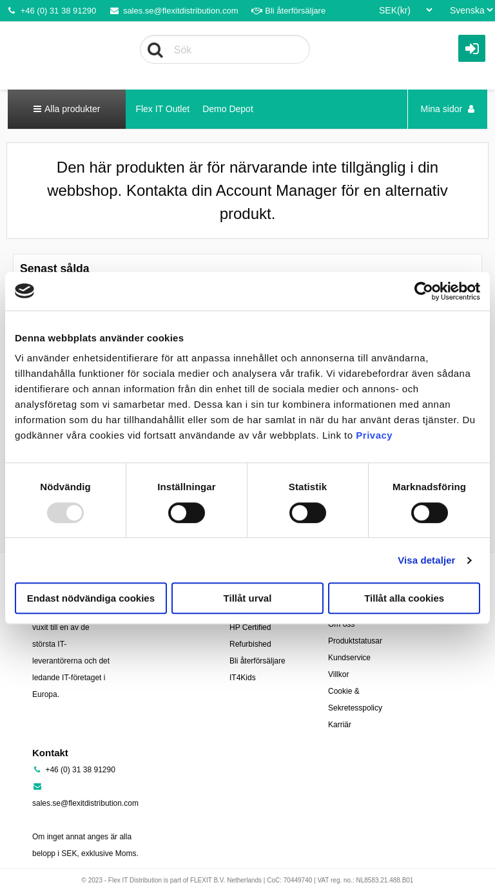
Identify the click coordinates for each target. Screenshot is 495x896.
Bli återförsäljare (288, 10)
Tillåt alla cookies (404, 598)
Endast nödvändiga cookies (91, 598)
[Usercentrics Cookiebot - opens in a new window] (423, 291)
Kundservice (349, 657)
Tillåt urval (248, 598)
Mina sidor (447, 109)
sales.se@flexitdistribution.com (173, 10)
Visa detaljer (426, 560)
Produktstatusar (355, 640)
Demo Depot (227, 109)
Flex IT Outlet (162, 109)
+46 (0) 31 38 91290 (51, 10)
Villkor (338, 674)
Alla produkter (67, 109)
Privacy (374, 435)
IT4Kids (242, 677)
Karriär (339, 724)
